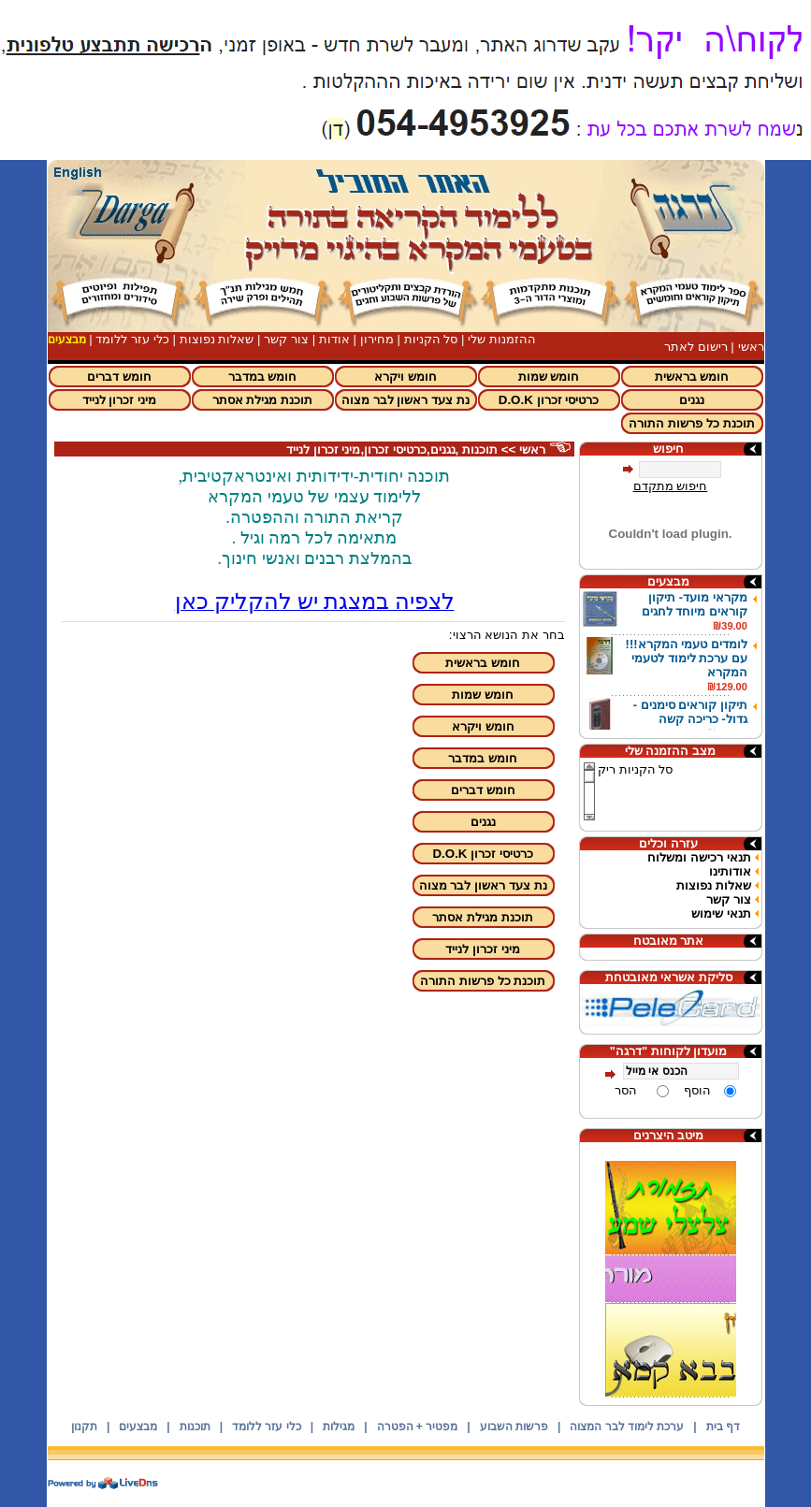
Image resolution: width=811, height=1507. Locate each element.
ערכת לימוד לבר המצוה (627, 1426)
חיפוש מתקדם (670, 486)
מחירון (377, 339)
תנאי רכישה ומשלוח (698, 857)
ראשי (751, 347)
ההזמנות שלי (502, 339)
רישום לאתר (696, 347)
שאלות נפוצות (217, 339)
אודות (334, 339)
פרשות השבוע (514, 1426)
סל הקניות (431, 339)
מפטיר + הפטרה (417, 1426)
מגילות (339, 1426)
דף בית (723, 1426)
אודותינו (730, 871)
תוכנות (195, 1426)
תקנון (84, 1426)
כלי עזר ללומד (131, 339)
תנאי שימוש (721, 913)
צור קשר (286, 339)
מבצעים (138, 1426)
